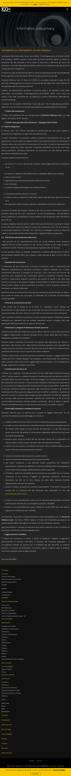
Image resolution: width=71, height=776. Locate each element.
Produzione (5, 720)
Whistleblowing (6, 608)
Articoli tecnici (6, 725)
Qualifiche (4, 598)
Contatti (4, 585)
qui (35, 4)
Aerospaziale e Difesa (8, 626)
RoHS (3, 709)
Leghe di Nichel (6, 669)
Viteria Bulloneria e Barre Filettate (12, 659)
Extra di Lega (6, 729)
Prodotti (4, 715)
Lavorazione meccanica (9, 688)
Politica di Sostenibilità (8, 613)
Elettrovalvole (5, 643)
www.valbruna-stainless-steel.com (31, 65)
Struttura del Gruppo (8, 576)
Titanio (3, 672)
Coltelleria (4, 637)
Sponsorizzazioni (7, 619)
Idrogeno (4, 648)
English (39, 761)
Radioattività (5, 711)
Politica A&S (5, 703)
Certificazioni (5, 595)
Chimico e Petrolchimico (9, 634)
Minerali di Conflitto (7, 610)
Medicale (4, 651)
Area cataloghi (6, 734)
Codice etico (5, 605)
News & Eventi (6, 753)
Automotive (5, 632)
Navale (3, 656)
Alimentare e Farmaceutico (10, 629)
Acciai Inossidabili (7, 666)
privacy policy (52, 766)
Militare (4, 654)
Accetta (35, 774)
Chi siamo (4, 574)
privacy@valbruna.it (51, 517)
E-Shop (4, 739)
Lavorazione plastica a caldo (10, 690)
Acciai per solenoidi (7, 675)
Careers (4, 743)
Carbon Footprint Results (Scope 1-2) (13, 616)
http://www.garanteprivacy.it (15, 494)
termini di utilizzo (59, 770)
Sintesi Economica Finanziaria (11, 579)
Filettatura (4, 685)
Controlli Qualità (6, 592)
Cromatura (5, 682)
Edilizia (3, 640)
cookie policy (58, 233)
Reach (3, 706)
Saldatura (4, 696)
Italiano (31, 761)
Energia (3, 645)
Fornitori (4, 748)
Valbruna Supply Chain (9, 582)
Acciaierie (12, 766)
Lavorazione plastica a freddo (11, 693)
